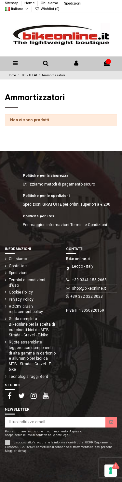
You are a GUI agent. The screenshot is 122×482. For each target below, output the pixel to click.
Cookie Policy (21, 292)
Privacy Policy (21, 299)
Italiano (17, 9)
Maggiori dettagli (17, 450)
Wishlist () (47, 9)
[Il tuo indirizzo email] (55, 422)
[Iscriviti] (111, 422)
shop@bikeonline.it (89, 288)
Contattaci (18, 266)
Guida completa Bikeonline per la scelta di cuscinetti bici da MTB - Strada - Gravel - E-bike (32, 327)
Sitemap (12, 3)
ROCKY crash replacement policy (26, 309)
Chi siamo (50, 3)
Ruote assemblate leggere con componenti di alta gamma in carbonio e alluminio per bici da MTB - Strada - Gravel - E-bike (32, 356)
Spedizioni (72, 3)
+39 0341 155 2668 (89, 280)
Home (29, 3)
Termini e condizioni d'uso (27, 283)
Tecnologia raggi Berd (28, 376)
